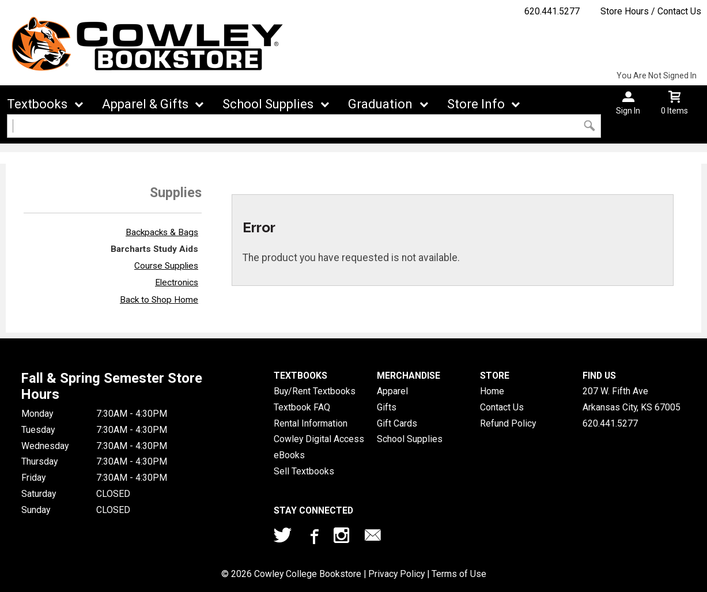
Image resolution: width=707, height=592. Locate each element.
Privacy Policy (396, 573)
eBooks (289, 455)
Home (492, 391)
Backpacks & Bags (162, 232)
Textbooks (37, 104)
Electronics (176, 282)
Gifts (386, 407)
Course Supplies (166, 266)
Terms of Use (459, 573)
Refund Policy (508, 423)
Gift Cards (397, 423)
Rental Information (310, 423)
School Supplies (267, 104)
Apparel (392, 391)
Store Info (476, 104)
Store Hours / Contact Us (650, 11)
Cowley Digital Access (319, 438)
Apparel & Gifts (145, 104)
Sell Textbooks (304, 471)
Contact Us (502, 407)
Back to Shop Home (159, 300)
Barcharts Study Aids (154, 249)
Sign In (628, 110)
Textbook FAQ (302, 407)
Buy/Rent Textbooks (315, 391)
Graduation (380, 104)
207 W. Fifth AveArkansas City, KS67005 (631, 399)
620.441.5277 (552, 11)
